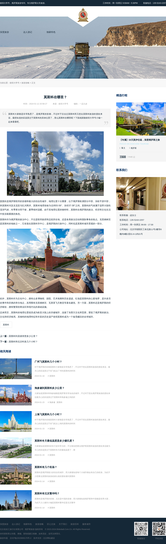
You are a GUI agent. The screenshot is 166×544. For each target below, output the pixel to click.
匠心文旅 (138, 32)
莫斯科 (3, 201)
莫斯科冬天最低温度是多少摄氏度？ (54, 440)
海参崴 (52, 402)
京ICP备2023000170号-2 (20, 538)
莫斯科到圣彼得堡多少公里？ (23, 336)
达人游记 (27, 32)
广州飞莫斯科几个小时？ (48, 361)
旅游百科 (75, 524)
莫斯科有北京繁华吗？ (47, 493)
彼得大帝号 (14, 83)
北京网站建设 (49, 538)
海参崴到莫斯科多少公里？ (49, 388)
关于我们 (161, 32)
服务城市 (86, 524)
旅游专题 (4, 538)
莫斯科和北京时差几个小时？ (23, 341)
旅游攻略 (115, 32)
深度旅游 (4, 32)
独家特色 (51, 32)
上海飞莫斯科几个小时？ (48, 414)
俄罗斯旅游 (30, 529)
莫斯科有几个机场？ (46, 467)
